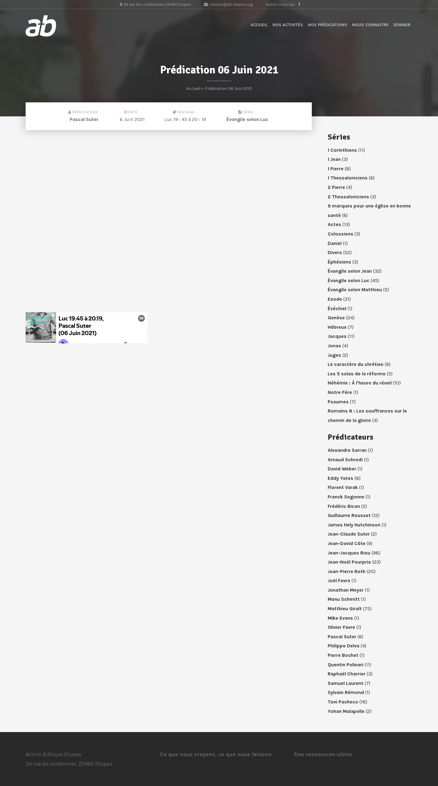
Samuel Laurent (345, 683)
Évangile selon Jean (350, 271)
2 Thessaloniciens (348, 197)
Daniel (335, 243)
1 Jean (334, 159)
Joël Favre (339, 580)
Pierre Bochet (343, 655)
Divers (335, 252)
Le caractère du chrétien (355, 364)
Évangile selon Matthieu (355, 289)
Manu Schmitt (344, 599)
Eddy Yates (340, 478)
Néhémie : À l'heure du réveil (360, 383)
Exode (335, 299)
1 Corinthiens (342, 150)
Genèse (336, 317)
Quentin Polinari (345, 664)
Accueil (259, 24)
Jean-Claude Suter (349, 534)
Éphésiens (339, 262)
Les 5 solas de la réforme (357, 374)
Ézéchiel (337, 308)
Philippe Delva (343, 646)
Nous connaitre (370, 24)
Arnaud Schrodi (345, 459)
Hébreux (337, 327)
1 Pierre (336, 169)
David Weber (342, 469)
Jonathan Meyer (346, 590)
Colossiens (340, 234)
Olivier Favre (341, 627)
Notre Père (340, 392)
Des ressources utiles (323, 754)
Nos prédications (327, 24)
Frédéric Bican (344, 506)
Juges (334, 355)
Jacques (337, 336)
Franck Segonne (346, 497)
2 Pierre (336, 187)
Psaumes (338, 402)
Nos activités (287, 24)
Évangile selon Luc (247, 119)
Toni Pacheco (343, 702)
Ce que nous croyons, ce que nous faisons (216, 754)
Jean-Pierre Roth (346, 571)
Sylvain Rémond (346, 692)
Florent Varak (343, 487)
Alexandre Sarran (347, 450)
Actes (334, 224)
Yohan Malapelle (346, 711)
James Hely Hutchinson (354, 525)
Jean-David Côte (346, 543)
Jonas (334, 346)
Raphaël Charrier (346, 674)
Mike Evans (340, 618)
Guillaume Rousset (349, 515)
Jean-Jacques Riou (349, 553)
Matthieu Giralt (345, 608)
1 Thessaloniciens (348, 178)
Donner (402, 24)
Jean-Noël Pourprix (349, 562)
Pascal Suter (84, 119)
